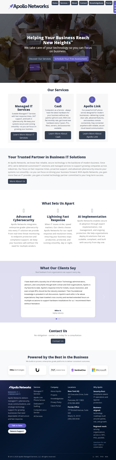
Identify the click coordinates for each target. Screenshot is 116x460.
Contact (83, 3)
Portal (109, 3)
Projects (54, 395)
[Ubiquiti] (38, 370)
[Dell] (17, 370)
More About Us (17, 181)
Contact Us (58, 341)
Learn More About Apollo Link (92, 135)
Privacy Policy (56, 402)
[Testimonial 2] (58, 318)
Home (55, 3)
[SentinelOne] (79, 370)
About (74, 3)
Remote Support (17, 431)
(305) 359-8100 (74, 419)
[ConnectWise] (58, 370)
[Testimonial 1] (56, 318)
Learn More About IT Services (23, 136)
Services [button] (64, 3)
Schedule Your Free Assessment (71, 58)
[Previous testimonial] (12, 296)
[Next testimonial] (104, 296)
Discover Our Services (40, 58)
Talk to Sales (17, 425)
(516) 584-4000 (74, 403)
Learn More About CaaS (58, 135)
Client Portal (56, 406)
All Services (38, 416)
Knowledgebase (96, 3)
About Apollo (56, 391)
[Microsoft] (99, 370)
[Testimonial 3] (59, 318)
